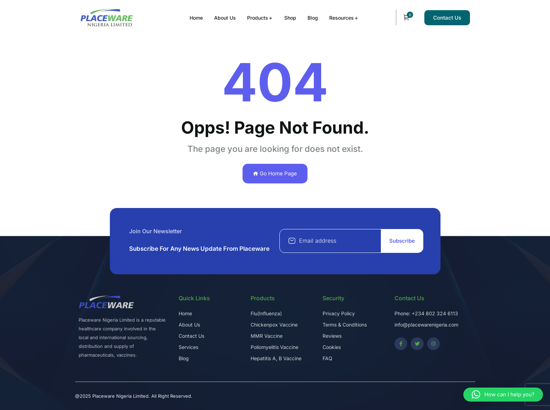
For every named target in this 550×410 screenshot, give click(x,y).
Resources (341, 18)
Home (196, 18)
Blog (312, 18)
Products (257, 18)
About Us (225, 18)
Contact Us (447, 17)
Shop (290, 18)
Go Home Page (275, 173)
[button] (503, 395)
